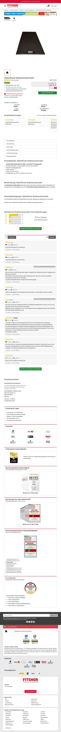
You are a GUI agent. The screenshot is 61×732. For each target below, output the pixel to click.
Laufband (42, 712)
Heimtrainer (8, 719)
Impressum (33, 701)
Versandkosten (8, 703)
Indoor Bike (43, 715)
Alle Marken (8, 728)
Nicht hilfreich (16, 249)
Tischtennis (8, 715)
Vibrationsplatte (9, 725)
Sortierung (11, 237)
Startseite (6, 10)
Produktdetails (11, 140)
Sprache (51, 237)
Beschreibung (10, 144)
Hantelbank (25, 715)
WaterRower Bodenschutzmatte (23, 631)
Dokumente (10, 147)
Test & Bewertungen (12, 153)
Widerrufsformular (9, 704)
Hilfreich (8, 249)
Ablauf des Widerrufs (36, 704)
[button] (7, 72)
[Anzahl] (34, 92)
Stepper (42, 719)
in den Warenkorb (47, 93)
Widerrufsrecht (34, 703)
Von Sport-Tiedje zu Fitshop (11, 647)
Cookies (7, 701)
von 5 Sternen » (47, 115)
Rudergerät (8, 713)
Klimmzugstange (27, 723)
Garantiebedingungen (12, 150)
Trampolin (42, 713)
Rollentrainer (26, 719)
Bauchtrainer (43, 721)
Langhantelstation (9, 721)
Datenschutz (34, 699)
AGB (6, 699)
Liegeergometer (44, 717)
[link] (13, 432)
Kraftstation (26, 713)
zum (8, 686)
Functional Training (27, 721)
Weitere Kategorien (14, 10)
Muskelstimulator (44, 723)
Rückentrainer (8, 723)
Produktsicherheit (11, 156)
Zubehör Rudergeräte (29, 10)
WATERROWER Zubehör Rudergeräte (43, 10)
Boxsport (25, 717)
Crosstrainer (8, 712)
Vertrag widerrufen (30, 691)
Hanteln (7, 717)
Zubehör (21, 10)
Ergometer (25, 712)
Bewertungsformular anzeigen (30, 228)
